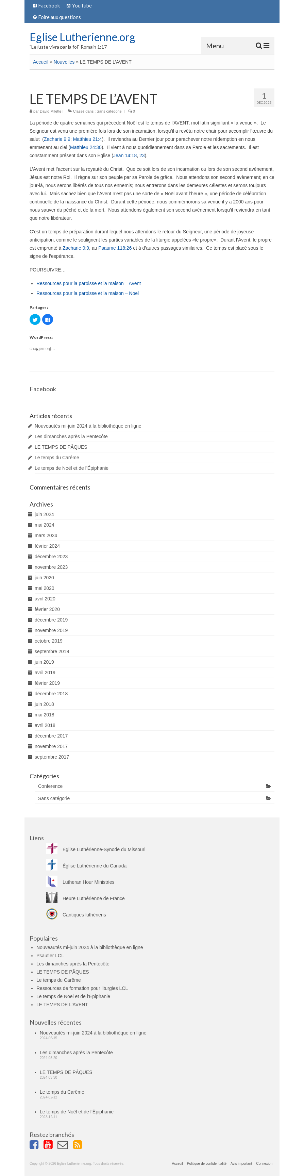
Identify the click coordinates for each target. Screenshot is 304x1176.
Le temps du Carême (57, 457)
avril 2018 (45, 725)
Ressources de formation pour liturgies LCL (82, 988)
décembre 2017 (51, 736)
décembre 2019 (51, 620)
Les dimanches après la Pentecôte (71, 436)
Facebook (43, 389)
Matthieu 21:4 (87, 139)
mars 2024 (46, 535)
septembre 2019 (52, 651)
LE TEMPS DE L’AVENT (62, 1004)
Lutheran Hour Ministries (80, 882)
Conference (50, 786)
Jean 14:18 (125, 155)
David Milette (51, 111)
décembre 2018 (51, 693)
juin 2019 (44, 662)
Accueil (40, 62)
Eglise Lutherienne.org (82, 37)
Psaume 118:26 (115, 248)
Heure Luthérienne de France (85, 898)
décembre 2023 (51, 556)
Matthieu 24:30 (86, 147)
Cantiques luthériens (76, 914)
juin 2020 (44, 577)
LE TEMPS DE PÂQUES (61, 447)
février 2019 (47, 683)
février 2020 (47, 609)
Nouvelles (64, 62)
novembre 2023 (51, 567)
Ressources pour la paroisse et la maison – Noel (87, 293)
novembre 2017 (51, 746)
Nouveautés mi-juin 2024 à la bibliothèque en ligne (88, 426)
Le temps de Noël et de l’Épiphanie (71, 468)
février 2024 (47, 546)
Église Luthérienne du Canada (86, 865)
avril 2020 (45, 598)
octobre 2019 (49, 641)
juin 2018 (44, 704)
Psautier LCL (50, 955)
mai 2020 (44, 588)
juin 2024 (44, 514)
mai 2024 (44, 525)
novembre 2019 (51, 630)
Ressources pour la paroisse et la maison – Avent (88, 283)
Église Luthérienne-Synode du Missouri (96, 849)
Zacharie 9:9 (57, 139)
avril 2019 (45, 672)
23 (142, 155)
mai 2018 (44, 714)
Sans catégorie (109, 111)
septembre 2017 (52, 757)
